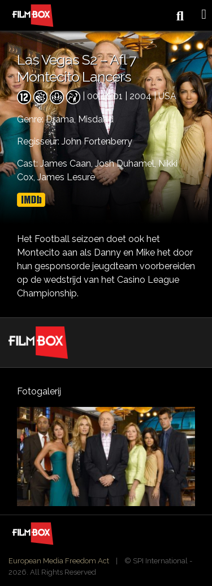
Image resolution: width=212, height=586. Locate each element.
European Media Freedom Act (58, 561)
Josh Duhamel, (126, 163)
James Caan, (67, 163)
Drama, (62, 119)
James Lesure (66, 177)
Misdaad (96, 119)
